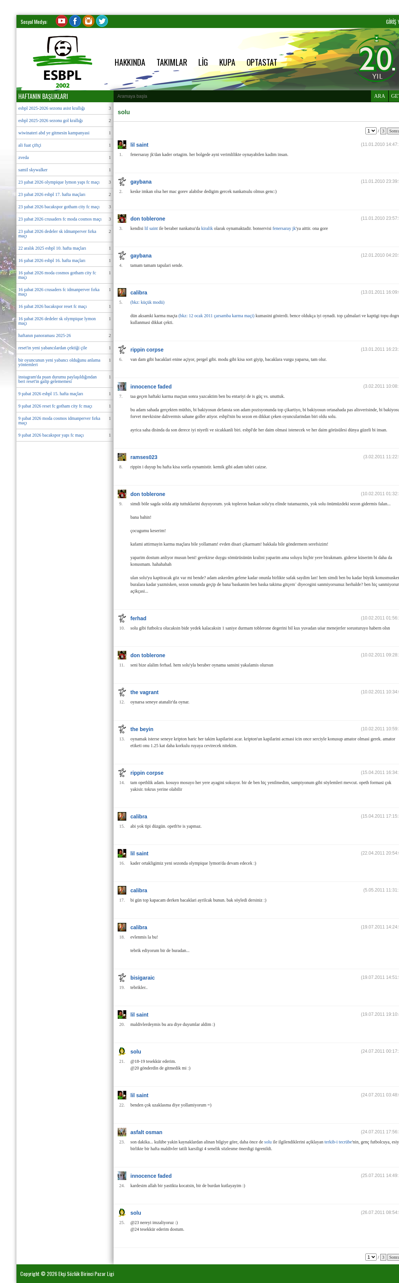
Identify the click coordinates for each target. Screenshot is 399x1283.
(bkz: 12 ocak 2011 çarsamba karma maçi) (216, 315)
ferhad (138, 618)
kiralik (207, 228)
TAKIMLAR (172, 62)
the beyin (141, 729)
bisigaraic (142, 978)
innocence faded (150, 387)
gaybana (141, 182)
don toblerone (147, 219)
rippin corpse (147, 350)
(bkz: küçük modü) (147, 302)
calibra (138, 293)
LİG (203, 62)
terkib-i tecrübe (338, 1142)
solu (135, 1052)
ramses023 (143, 457)
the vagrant (144, 692)
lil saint (139, 145)
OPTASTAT (262, 62)
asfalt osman (146, 1132)
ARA (379, 96)
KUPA (227, 62)
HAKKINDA (130, 62)
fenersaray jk (284, 228)
